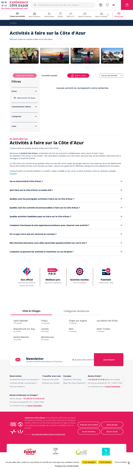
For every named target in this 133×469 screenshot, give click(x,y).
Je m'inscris (109, 359)
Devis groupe (112, 425)
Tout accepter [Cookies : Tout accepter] (89, 462)
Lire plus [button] (13, 173)
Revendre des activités (51, 383)
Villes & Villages (31, 311)
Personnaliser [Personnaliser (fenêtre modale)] (121, 462)
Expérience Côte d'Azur (72, 379)
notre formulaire (113, 386)
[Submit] (35, 5)
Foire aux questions (17, 386)
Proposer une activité (50, 379)
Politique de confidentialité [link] (67, 466)
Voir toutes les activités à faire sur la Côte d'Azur (48, 434)
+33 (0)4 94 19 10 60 (96, 379)
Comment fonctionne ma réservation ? (25, 379)
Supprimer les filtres (24, 75)
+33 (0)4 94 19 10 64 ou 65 (33, 398)
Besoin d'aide (112, 431)
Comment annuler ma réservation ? (23, 383)
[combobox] (63, 5)
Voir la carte (78, 75)
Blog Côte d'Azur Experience (74, 383)
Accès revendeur (89, 431)
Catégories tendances (76, 311)
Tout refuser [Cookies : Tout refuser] (105, 462)
